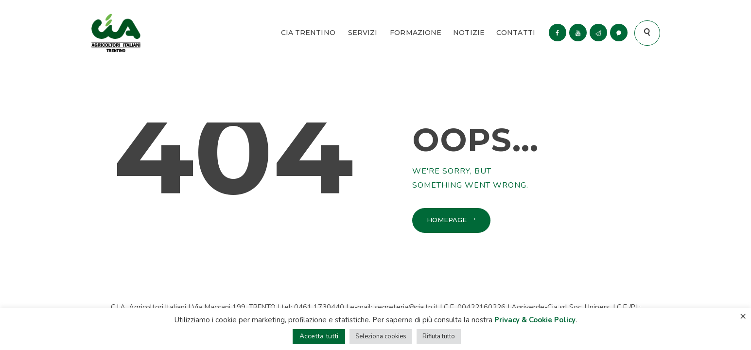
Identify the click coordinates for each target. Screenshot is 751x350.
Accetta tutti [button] (318, 336)
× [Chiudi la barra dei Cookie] (743, 316)
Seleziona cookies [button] (380, 336)
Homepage (447, 220)
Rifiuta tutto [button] (438, 336)
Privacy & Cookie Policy (535, 320)
